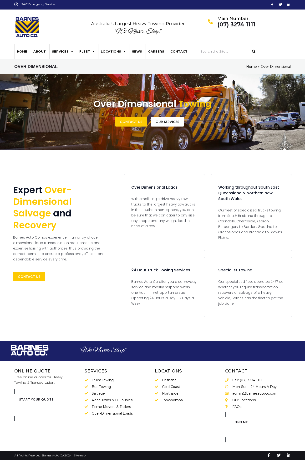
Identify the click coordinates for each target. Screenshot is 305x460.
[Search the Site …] (221, 51)
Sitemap (80, 455)
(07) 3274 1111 (236, 25)
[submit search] (253, 51)
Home (251, 66)
